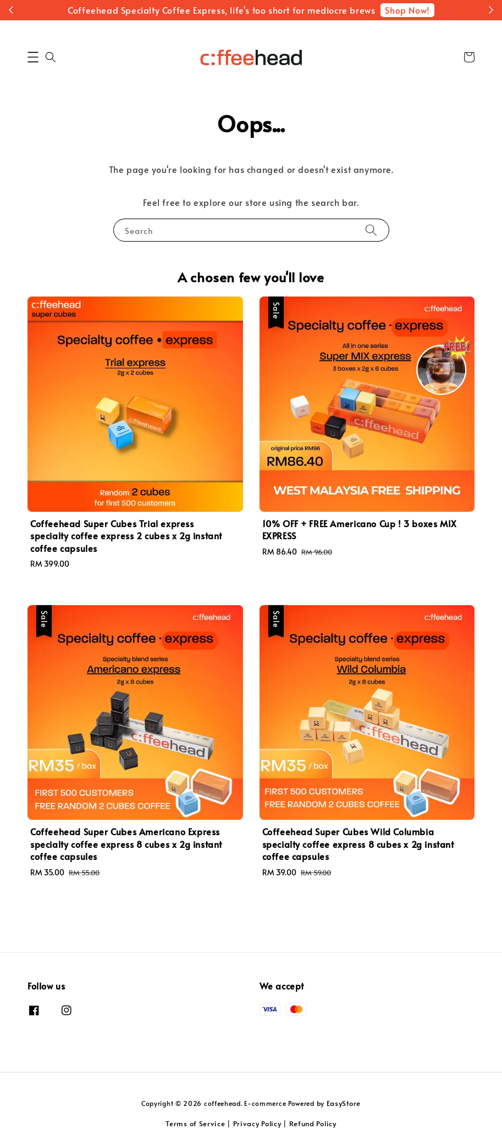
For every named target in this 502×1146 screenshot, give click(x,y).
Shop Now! (407, 10)
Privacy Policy (257, 1123)
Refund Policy (312, 1123)
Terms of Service (195, 1123)
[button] (33, 57)
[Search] (371, 230)
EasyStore (344, 1103)
